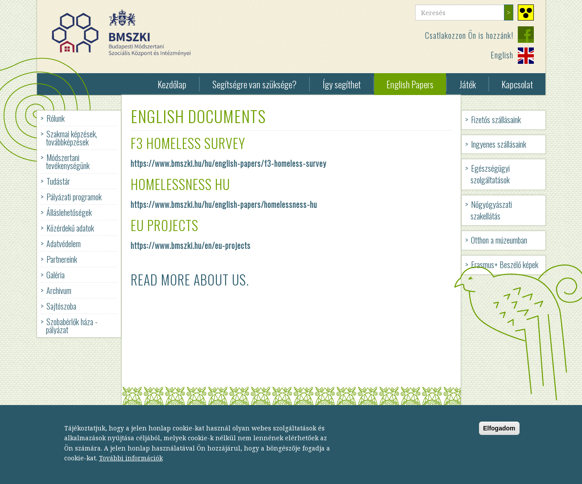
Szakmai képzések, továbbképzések (71, 138)
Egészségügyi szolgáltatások (490, 174)
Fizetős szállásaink (496, 119)
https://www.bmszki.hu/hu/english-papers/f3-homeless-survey (228, 163)
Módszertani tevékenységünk (68, 161)
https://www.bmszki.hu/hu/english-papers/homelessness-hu (224, 204)
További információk (131, 462)
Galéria (55, 275)
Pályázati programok (74, 197)
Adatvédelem (63, 243)
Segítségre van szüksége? (254, 84)
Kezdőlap (172, 84)
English (502, 55)
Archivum (58, 290)
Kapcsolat (517, 84)
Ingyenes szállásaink (498, 144)
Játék (467, 84)
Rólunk (55, 118)
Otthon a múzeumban (499, 240)
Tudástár (58, 181)
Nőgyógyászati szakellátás (491, 210)
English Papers (410, 84)
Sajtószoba (61, 306)
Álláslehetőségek (69, 212)
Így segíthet (341, 84)
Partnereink (61, 259)
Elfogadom (499, 432)
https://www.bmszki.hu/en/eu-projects (191, 245)
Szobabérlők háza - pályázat (72, 325)
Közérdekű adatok (70, 228)
